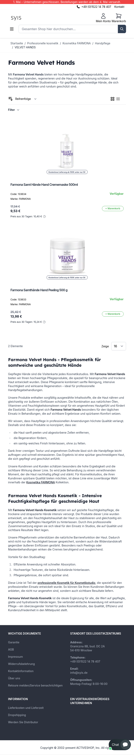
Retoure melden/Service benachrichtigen (35, 685)
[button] (120, 744)
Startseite (17, 43)
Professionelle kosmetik (42, 43)
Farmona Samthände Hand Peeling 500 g (39, 290)
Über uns (14, 678)
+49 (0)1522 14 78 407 (96, 6)
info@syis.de (79, 672)
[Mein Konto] (103, 18)
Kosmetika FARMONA (77, 43)
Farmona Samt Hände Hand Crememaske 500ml (44, 185)
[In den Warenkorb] (113, 208)
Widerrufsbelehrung (21, 664)
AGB (11, 649)
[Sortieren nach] (26, 98)
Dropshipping (17, 715)
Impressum (15, 656)
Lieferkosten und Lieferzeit (26, 707)
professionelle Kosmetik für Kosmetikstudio (66, 582)
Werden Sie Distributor (23, 722)
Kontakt (119, 6)
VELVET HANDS (25, 47)
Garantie (14, 642)
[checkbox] (112, 98)
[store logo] (25, 18)
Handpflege (102, 43)
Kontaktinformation (21, 671)
